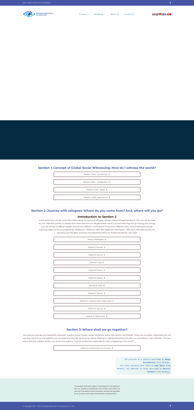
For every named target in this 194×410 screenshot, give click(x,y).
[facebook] (170, 3)
